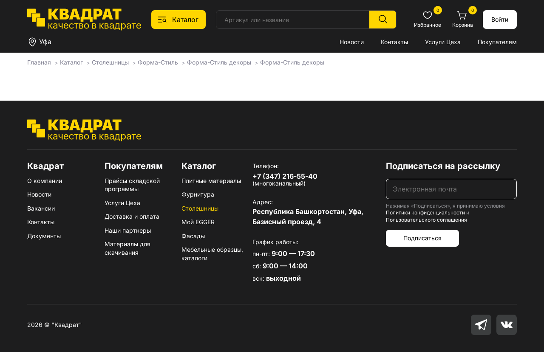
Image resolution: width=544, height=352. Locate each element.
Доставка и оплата (132, 216)
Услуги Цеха (443, 41)
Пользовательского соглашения (426, 220)
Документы (44, 235)
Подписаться (422, 238)
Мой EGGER (198, 221)
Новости (352, 41)
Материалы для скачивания (127, 248)
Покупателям (497, 41)
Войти (499, 19)
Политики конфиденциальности (425, 212)
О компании (44, 180)
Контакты (394, 41)
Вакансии (41, 208)
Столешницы (199, 208)
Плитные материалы (211, 180)
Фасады (193, 235)
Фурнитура (197, 194)
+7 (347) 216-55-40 (284, 176)
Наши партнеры (128, 230)
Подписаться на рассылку (443, 166)
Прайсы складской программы (132, 185)
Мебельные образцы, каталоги (212, 254)
